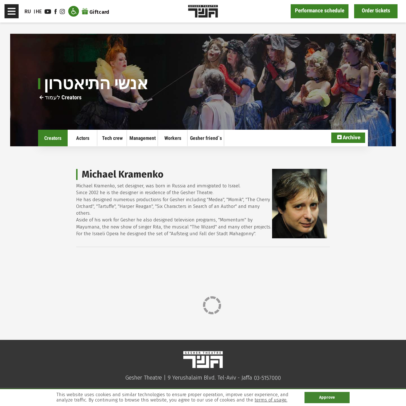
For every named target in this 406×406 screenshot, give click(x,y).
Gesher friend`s (206, 138)
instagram (62, 11)
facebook (55, 11)
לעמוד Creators (60, 97)
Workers (172, 138)
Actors (82, 138)
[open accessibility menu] (73, 11)
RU (28, 11)
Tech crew (112, 138)
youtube (48, 11)
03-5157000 (267, 377)
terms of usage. (271, 400)
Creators (52, 138)
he (39, 11)
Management (142, 138)
